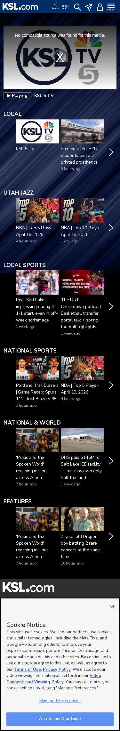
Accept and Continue (60, 719)
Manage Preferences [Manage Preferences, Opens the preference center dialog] (60, 701)
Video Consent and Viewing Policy (53, 679)
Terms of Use (27, 669)
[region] (60, 664)
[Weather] (60, 6)
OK (112, 606)
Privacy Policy (57, 669)
